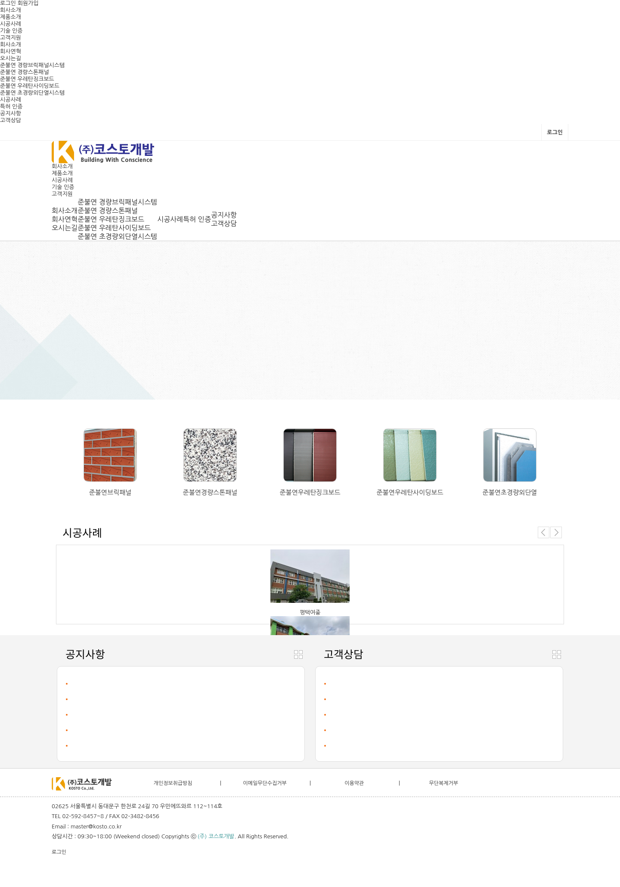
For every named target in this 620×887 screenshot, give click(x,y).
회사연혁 (10, 51)
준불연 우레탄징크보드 (27, 79)
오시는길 (10, 58)
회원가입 (28, 3)
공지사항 (10, 113)
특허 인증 (11, 106)
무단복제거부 (443, 783)
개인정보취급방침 (172, 783)
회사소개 (10, 10)
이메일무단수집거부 (265, 783)
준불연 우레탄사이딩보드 (29, 86)
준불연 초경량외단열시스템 (32, 93)
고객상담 (10, 120)
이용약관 (354, 783)
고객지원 (10, 37)
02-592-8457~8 (83, 816)
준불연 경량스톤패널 (24, 72)
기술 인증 (11, 31)
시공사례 (10, 24)
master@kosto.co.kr (96, 826)
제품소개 (10, 17)
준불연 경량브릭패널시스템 (32, 65)
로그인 (8, 3)
